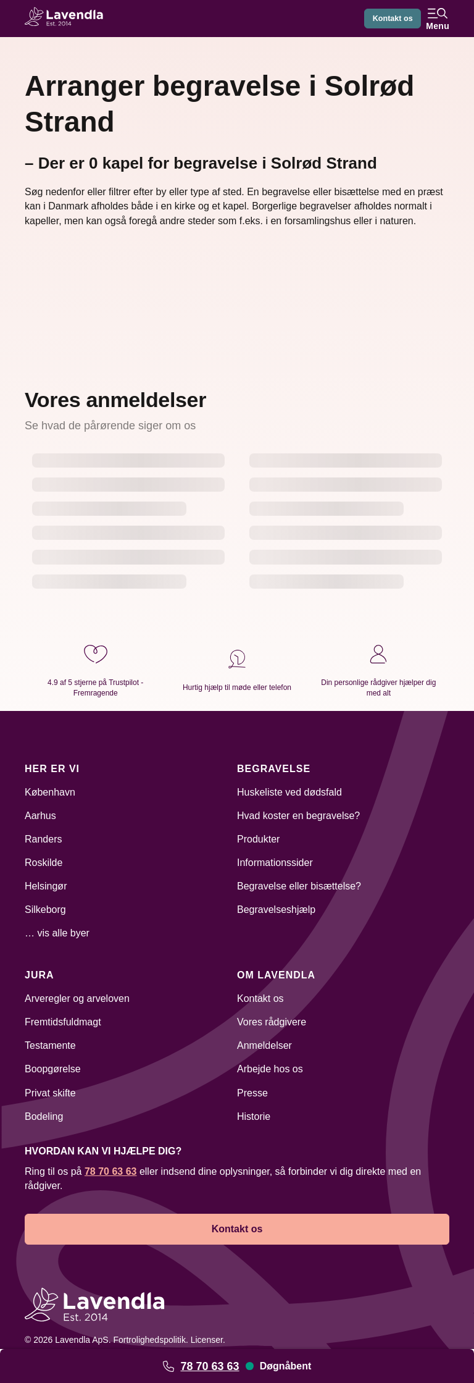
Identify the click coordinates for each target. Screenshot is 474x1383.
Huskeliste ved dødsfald (289, 792)
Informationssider (275, 862)
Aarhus (40, 815)
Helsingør (46, 886)
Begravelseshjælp (276, 909)
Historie (253, 1116)
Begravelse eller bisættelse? (299, 886)
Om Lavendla (276, 975)
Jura (39, 975)
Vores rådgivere (271, 1022)
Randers (43, 839)
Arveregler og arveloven (77, 998)
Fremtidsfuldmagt (63, 1022)
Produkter (258, 839)
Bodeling (44, 1116)
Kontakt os (389, 18)
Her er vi (52, 768)
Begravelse (273, 768)
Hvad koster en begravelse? (298, 815)
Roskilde (43, 862)
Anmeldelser (264, 1045)
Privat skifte (50, 1093)
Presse (252, 1093)
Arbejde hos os (270, 1069)
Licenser (207, 1340)
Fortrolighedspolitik (149, 1340)
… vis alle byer (57, 933)
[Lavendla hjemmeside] (68, 18)
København (50, 792)
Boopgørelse (53, 1069)
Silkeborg (45, 909)
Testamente (50, 1045)
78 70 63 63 (209, 1366)
